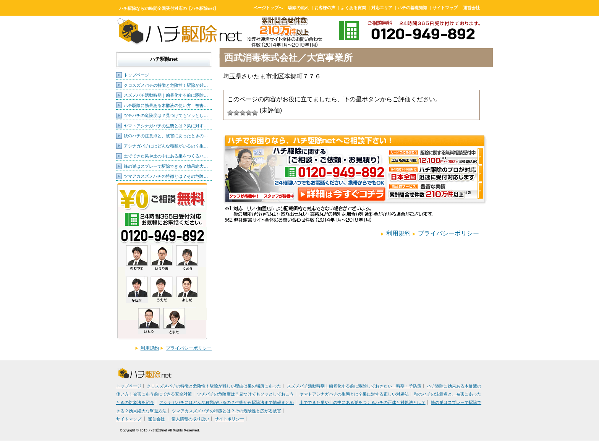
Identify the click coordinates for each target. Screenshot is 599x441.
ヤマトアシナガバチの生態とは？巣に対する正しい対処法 (354, 394)
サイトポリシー (229, 419)
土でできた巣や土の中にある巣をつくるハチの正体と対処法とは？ (363, 402)
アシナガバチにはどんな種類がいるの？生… (166, 146)
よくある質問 (353, 7)
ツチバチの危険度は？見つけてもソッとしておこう (245, 394)
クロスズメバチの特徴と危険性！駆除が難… (166, 85)
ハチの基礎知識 (412, 7)
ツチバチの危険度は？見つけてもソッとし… (166, 115)
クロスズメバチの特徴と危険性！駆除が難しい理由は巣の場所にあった (214, 386)
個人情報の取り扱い (190, 419)
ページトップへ (268, 7)
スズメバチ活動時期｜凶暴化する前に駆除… (166, 95)
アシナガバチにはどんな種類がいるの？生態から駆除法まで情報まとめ (226, 402)
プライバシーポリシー (189, 348)
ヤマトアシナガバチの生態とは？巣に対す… (166, 125)
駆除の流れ (298, 7)
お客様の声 (324, 7)
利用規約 (150, 348)
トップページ (136, 75)
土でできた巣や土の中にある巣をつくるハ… (166, 156)
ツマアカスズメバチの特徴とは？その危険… (166, 176)
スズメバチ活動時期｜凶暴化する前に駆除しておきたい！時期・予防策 (354, 386)
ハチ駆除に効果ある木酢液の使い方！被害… (166, 105)
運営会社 (471, 7)
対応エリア (381, 7)
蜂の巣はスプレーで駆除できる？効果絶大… (166, 166)
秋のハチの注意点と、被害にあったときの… (166, 135)
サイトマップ (445, 7)
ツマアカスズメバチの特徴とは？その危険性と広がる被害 (226, 411)
